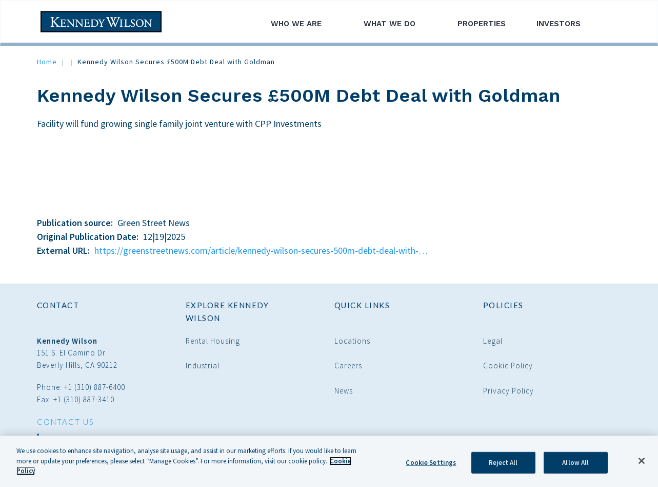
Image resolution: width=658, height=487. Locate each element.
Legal (493, 341)
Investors (564, 23)
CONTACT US (65, 421)
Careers (348, 365)
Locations (352, 341)
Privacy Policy (508, 391)
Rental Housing (213, 341)
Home (47, 61)
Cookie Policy (508, 365)
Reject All (503, 464)
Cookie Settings (431, 464)
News (343, 391)
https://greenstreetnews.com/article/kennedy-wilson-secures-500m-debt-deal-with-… (261, 250)
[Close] (641, 463)
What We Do (395, 23)
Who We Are (302, 23)
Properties (481, 23)
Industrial (203, 365)
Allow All (575, 464)
